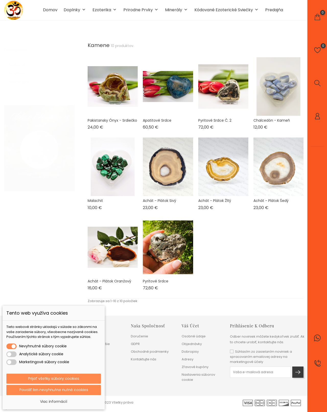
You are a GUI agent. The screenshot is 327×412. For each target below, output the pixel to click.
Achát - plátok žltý (214, 205)
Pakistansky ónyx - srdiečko (112, 124)
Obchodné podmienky (150, 351)
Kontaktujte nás (143, 359)
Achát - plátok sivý (159, 205)
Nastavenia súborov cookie (198, 377)
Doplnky (75, 12)
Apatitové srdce (157, 124)
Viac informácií (53, 401)
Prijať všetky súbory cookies (53, 378)
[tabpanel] (39, 147)
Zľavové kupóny (195, 366)
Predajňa (274, 12)
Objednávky (192, 343)
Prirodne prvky (141, 12)
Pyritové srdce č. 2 (214, 124)
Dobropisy (190, 351)
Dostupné (20, 64)
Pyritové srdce (155, 285)
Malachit (95, 205)
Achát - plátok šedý (271, 205)
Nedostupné (21, 81)
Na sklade (20, 72)
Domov (50, 12)
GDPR (135, 343)
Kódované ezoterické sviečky (226, 12)
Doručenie (139, 336)
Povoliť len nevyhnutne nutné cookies (53, 390)
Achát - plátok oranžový (109, 285)
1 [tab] (71, 146)
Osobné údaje (194, 336)
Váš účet (190, 325)
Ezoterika (104, 12)
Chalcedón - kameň (271, 124)
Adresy (187, 359)
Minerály (176, 12)
